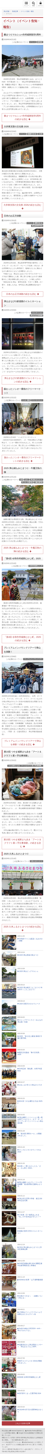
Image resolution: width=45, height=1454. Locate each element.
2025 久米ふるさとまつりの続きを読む (22, 928)
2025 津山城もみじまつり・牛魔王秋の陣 (23, 470)
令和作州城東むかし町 (35, 566)
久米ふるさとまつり (36, 861)
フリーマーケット (37, 400)
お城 (21, 479)
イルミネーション (37, 312)
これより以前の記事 (22, 1423)
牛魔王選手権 (38, 482)
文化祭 (40, 134)
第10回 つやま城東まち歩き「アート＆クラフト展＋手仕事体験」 (22, 754)
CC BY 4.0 (27, 1444)
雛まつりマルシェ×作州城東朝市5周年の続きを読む (22, 118)
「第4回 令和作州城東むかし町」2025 (22, 558)
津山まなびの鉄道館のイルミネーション (22, 303)
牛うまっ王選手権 (27, 482)
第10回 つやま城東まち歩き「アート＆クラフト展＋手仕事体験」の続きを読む (22, 843)
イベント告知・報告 (27, 11)
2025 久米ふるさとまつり (16, 854)
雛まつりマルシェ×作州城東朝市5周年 (22, 34)
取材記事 (15, 11)
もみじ (27, 479)
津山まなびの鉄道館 (36, 315)
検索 (33, 3)
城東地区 (39, 42)
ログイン (40, 3)
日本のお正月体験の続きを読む (22, 294)
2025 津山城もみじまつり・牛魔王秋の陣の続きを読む (22, 550)
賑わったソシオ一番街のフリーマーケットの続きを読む (22, 459)
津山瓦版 (7, 4)
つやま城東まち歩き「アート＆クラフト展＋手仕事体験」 (25, 765)
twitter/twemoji (28, 1442)
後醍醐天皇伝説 (31, 134)
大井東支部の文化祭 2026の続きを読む (22, 207)
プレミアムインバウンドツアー (33, 659)
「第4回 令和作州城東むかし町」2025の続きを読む (22, 639)
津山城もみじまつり (36, 479)
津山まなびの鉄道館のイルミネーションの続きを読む (22, 380)
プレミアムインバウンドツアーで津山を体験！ (22, 650)
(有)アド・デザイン (34, 1449)
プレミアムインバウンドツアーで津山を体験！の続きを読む (22, 743)
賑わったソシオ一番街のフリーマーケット (22, 391)
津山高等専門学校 (37, 226)
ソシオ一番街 (26, 400)
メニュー (26, 3)
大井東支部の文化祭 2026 (16, 126)
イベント (32, 42)
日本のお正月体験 (12, 216)
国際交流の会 (38, 223)
